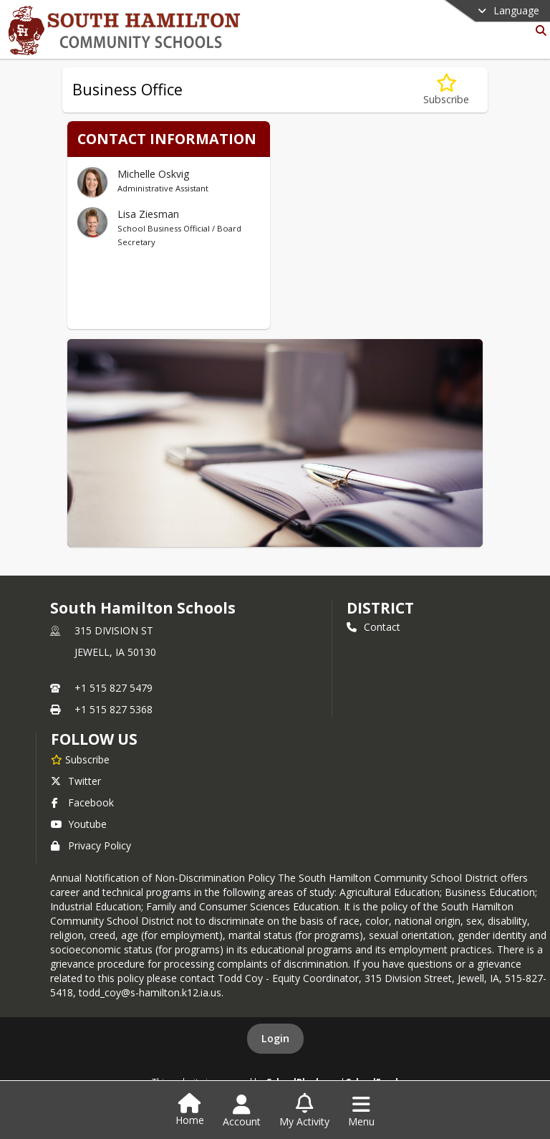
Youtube (79, 824)
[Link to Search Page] (538, 30)
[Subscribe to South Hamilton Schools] (80, 759)
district (380, 608)
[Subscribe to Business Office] (446, 90)
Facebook (82, 802)
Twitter (76, 781)
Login (275, 1038)
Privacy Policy (91, 845)
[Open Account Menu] (242, 1111)
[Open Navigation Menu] (361, 1111)
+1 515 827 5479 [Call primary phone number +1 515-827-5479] (113, 688)
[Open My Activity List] (304, 1111)
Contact (373, 627)
